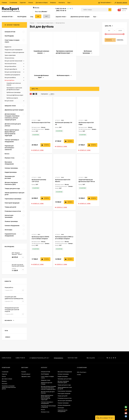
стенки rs (7, 337)
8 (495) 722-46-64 (60, 8)
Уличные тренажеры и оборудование (47, 402)
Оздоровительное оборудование (62, 410)
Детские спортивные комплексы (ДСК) (63, 382)
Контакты (62, 2)
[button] (105, 417)
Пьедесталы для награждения (13, 49)
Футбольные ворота (12, 98)
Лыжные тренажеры (63, 403)
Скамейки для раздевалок (12, 74)
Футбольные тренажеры (14, 92)
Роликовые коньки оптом (64, 398)
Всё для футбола (9, 80)
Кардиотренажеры (63, 376)
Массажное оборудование (65, 371)
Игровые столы (45, 412)
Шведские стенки (45, 380)
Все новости (9, 320)
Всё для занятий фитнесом (12, 72)
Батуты (43, 409)
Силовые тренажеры (63, 374)
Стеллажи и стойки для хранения (14, 52)
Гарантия (23, 2)
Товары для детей (62, 396)
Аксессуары (61, 407)
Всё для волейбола (10, 77)
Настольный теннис (10, 63)
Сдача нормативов (10, 55)
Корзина (23, 371)
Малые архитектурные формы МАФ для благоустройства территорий (47, 397)
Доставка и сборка (42, 2)
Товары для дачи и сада (64, 385)
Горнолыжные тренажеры (65, 391)
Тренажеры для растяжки (64, 379)
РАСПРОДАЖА (45, 374)
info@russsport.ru (58, 358)
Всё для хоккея (9, 100)
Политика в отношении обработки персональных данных (9, 387)
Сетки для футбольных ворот (15, 95)
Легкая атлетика (9, 58)
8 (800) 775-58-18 (60, 10)
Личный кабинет (25, 374)
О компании (13, 2)
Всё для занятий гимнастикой (13, 61)
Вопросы (53, 2)
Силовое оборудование (64, 405)
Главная (4, 2)
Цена (51, 94)
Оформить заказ (25, 376)
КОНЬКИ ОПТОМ (45, 371)
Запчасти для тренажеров (65, 400)
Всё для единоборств (11, 69)
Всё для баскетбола (10, 66)
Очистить (120, 40)
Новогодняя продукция (64, 393)
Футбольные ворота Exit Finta (41, 122)
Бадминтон (8, 47)
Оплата (30, 2)
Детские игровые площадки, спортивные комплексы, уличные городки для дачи (48, 388)
